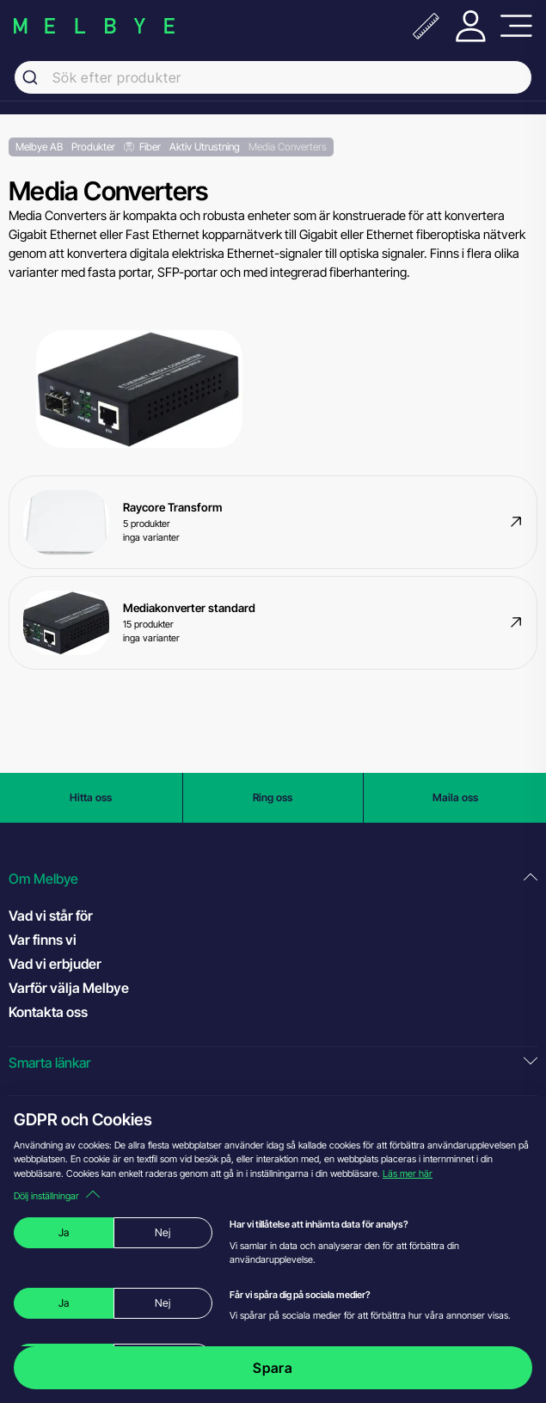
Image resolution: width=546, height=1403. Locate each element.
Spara (273, 1367)
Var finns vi (43, 939)
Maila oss (455, 797)
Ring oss (272, 797)
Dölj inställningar (57, 1196)
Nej (162, 1232)
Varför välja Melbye (69, 987)
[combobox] (273, 77)
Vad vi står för (51, 915)
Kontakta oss (48, 1011)
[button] (273, 879)
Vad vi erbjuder (55, 963)
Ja (63, 1232)
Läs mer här (408, 1173)
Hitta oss (91, 797)
